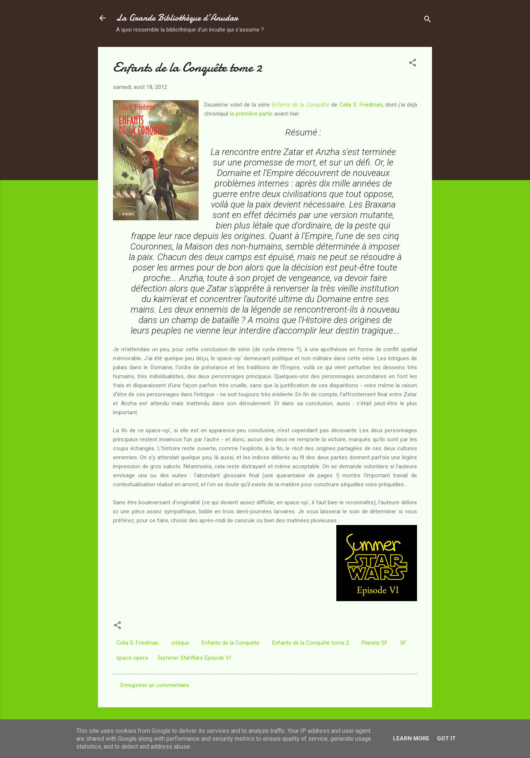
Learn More (411, 738)
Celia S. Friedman (360, 104)
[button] (412, 64)
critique (180, 642)
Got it (446, 738)
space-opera (132, 657)
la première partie (251, 113)
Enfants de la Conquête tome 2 (310, 642)
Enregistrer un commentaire (154, 685)
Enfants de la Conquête (230, 642)
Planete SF (374, 642)
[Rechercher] (427, 20)
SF (403, 642)
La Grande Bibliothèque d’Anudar (177, 18)
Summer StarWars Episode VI (194, 657)
